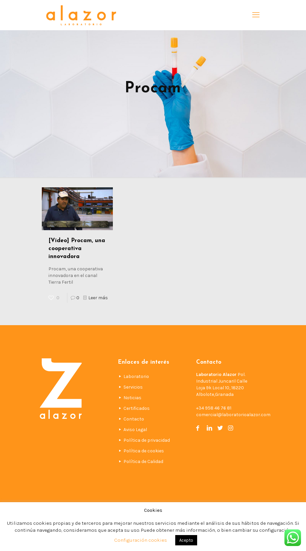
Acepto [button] (186, 540)
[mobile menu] (256, 15)
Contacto (133, 419)
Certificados (136, 408)
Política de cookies (143, 451)
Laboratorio (136, 376)
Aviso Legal (135, 429)
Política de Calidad (143, 461)
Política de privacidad (146, 440)
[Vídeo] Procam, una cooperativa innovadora (76, 248)
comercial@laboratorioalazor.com (233, 414)
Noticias (132, 398)
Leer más (98, 298)
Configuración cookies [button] (140, 540)
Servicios (133, 387)
